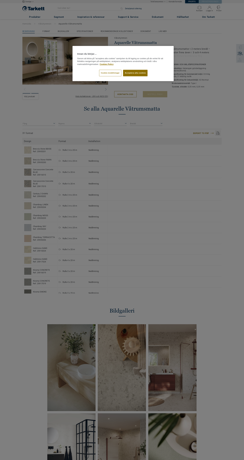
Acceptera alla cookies (135, 73)
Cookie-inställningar (110, 73)
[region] (123, 63)
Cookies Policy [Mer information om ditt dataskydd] (106, 64)
